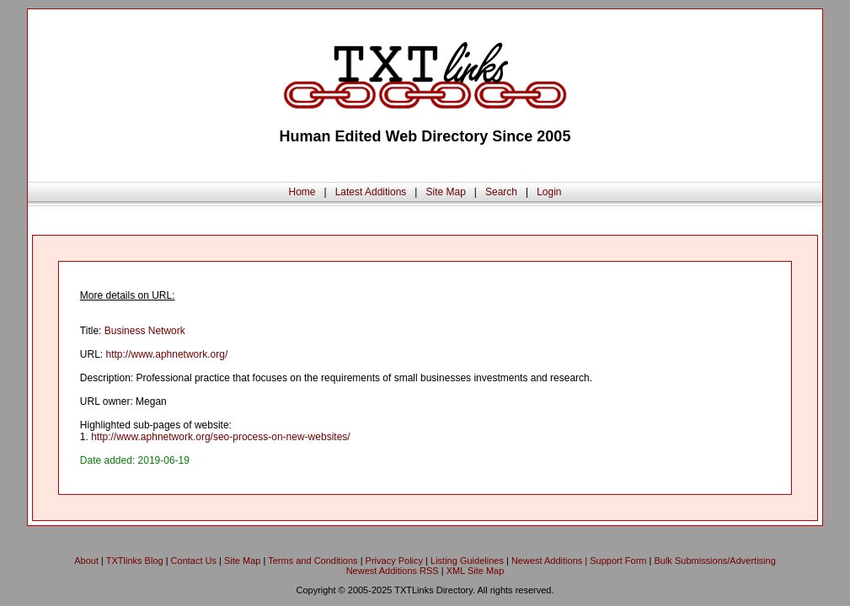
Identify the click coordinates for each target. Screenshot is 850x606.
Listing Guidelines (467, 561)
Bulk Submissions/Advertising (714, 561)
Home (301, 192)
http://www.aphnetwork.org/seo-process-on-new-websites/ (220, 437)
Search (501, 192)
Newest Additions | (550, 561)
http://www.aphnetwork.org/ (167, 354)
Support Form (618, 561)
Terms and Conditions (312, 561)
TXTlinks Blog (134, 561)
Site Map (445, 192)
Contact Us (194, 561)
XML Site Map (475, 571)
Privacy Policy (394, 561)
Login (549, 192)
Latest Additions (371, 192)
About (86, 561)
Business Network (144, 331)
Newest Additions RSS (392, 571)
